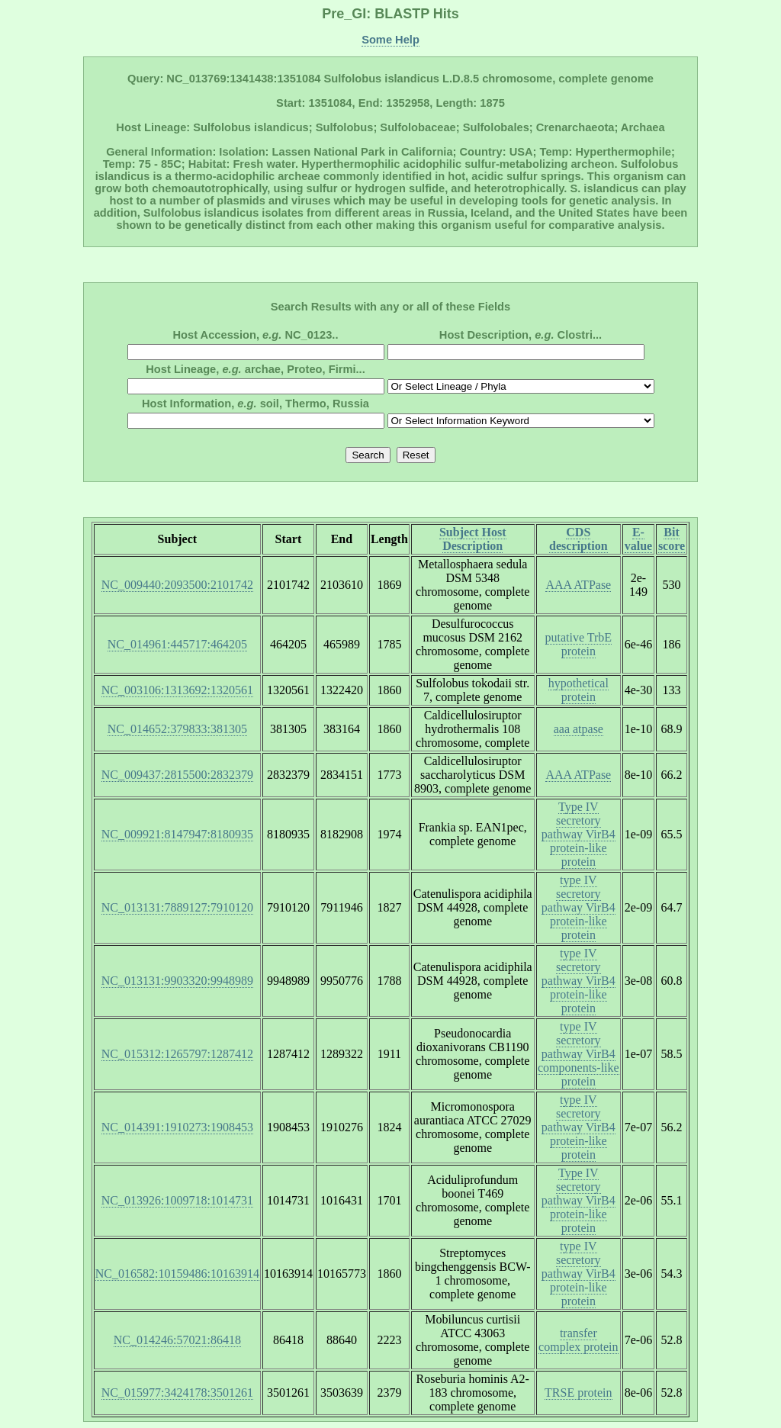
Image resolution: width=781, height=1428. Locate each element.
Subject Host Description (472, 539)
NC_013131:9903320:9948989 (177, 980)
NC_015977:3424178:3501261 (177, 1392)
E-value (638, 539)
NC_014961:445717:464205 (177, 644)
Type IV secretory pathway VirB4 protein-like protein (578, 834)
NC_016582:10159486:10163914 (177, 1273)
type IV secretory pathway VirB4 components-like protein (578, 1054)
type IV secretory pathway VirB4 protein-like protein (578, 907)
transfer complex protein (578, 1340)
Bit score (671, 539)
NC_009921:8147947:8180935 (177, 834)
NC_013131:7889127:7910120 (177, 907)
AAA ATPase (578, 584)
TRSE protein (578, 1392)
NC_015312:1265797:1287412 (177, 1053)
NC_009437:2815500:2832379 (177, 774)
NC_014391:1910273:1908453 (177, 1127)
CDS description (578, 539)
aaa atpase (578, 728)
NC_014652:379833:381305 (177, 728)
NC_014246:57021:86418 (177, 1339)
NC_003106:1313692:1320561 (177, 689)
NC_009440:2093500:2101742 (177, 584)
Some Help (390, 40)
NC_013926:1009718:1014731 (177, 1200)
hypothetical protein (578, 690)
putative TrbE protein (578, 644)
